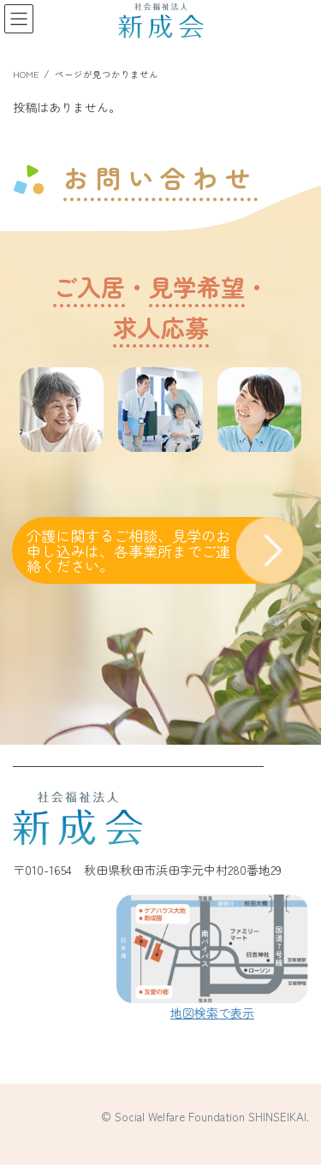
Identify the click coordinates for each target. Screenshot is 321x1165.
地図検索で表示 (212, 1012)
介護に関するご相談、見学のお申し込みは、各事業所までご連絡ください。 (128, 550)
